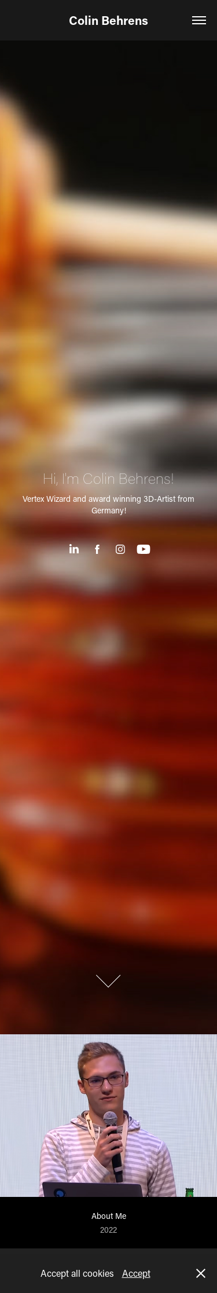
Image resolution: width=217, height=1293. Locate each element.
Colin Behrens (108, 20)
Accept (136, 1273)
